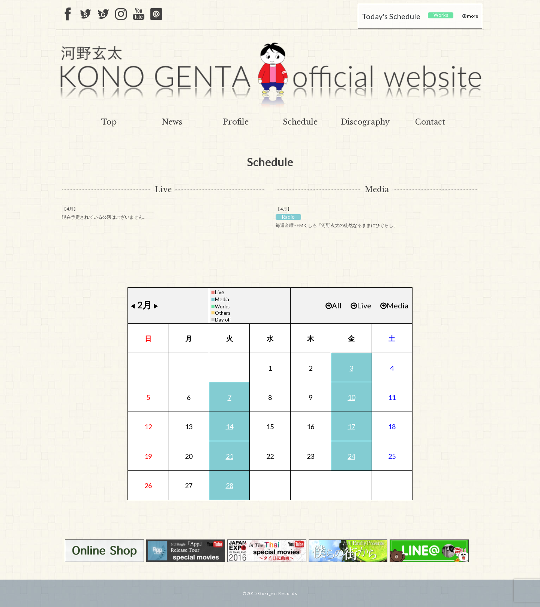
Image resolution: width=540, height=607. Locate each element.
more (472, 16)
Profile (236, 121)
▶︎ (156, 306)
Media (377, 189)
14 (229, 426)
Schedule (300, 121)
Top (109, 121)
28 (229, 485)
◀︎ (133, 306)
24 (351, 456)
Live (163, 189)
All (334, 305)
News (172, 121)
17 (351, 426)
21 (229, 456)
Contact (430, 121)
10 (351, 397)
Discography (365, 121)
